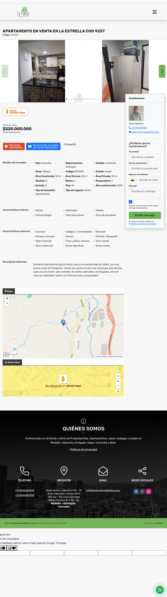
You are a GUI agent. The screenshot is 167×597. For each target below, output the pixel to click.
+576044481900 (24, 495)
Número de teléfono (139, 174)
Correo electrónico (138, 163)
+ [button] (7, 298)
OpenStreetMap (116, 356)
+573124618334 (139, 128)
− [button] (7, 303)
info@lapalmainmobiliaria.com (103, 490)
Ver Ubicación (54, 385)
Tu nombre (134, 151)
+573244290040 (24, 490)
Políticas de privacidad (83, 449)
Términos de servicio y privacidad (142, 224)
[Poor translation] (12, 547)
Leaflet (98, 356)
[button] (66, 99)
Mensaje (133, 185)
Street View (15, 111)
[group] (41, 71)
